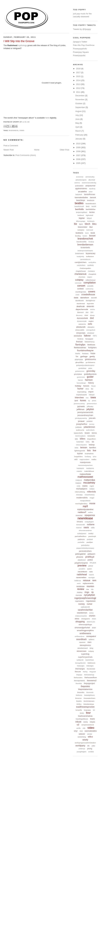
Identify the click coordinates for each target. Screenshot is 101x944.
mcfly (78, 486)
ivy (89, 400)
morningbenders (81, 504)
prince (90, 566)
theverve (78, 698)
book (93, 233)
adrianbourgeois (81, 180)
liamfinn (92, 447)
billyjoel (89, 218)
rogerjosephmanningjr (85, 598)
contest (80, 289)
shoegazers (85, 619)
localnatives (89, 453)
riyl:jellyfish (89, 595)
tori (94, 710)
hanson (80, 380)
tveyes (92, 722)
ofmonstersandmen (85, 530)
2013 (78, 84)
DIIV (91, 312)
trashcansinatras (85, 716)
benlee (92, 212)
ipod (76, 401)
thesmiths (80, 692)
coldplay (79, 280)
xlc (88, 746)
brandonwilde (81, 242)
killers (82, 439)
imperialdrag (81, 392)
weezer (82, 734)
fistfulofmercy (90, 342)
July (77, 115)
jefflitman (80, 409)
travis (92, 719)
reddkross (77, 580)
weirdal (89, 734)
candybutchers (80, 262)
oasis (86, 527)
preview (82, 565)
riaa (87, 589)
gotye (90, 368)
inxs (87, 398)
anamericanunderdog (89, 183)
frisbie (92, 353)
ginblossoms (90, 359)
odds (93, 528)
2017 (78, 72)
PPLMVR (93, 563)
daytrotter (90, 303)
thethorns (79, 695)
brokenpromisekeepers (85, 251)
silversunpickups (85, 625)
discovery (79, 315)
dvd (92, 318)
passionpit (92, 536)
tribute (78, 722)
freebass (85, 353)
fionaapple (89, 339)
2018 (78, 68)
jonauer (81, 421)
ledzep (92, 445)
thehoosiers (78, 677)
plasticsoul (81, 560)
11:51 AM (26, 122)
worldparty (80, 745)
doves (92, 315)
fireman (79, 342)
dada (76, 297)
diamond (80, 312)
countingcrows (80, 292)
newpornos (90, 515)
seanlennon (82, 613)
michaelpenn (81, 489)
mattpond (79, 480)
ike (92, 389)
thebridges (90, 666)
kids (76, 439)
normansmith (80, 524)
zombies (91, 752)
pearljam (90, 542)
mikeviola (91, 491)
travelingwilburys (82, 719)
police (90, 560)
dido (87, 312)
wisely (85, 740)
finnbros (80, 339)
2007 (78, 155)
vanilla (78, 728)
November (80, 99)
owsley (90, 533)
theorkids (79, 683)
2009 (78, 147)
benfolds (79, 209)
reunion (90, 586)
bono (86, 233)
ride (92, 589)
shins (77, 619)
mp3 (85, 506)
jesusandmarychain (85, 415)
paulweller (81, 542)
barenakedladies (81, 197)
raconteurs (82, 571)
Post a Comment (10, 145)
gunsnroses (81, 377)
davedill (94, 298)
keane (87, 433)
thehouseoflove (90, 678)
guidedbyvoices (90, 374)
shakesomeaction (81, 616)
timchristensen (89, 701)
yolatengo (82, 749)
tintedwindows (89, 704)
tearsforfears (89, 660)
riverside (79, 595)
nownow (79, 528)
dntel (86, 315)
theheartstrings (89, 675)
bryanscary (90, 253)
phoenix (79, 557)
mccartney (89, 482)
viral (81, 731)
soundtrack (81, 639)
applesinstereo (81, 189)
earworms (82, 324)
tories (82, 713)
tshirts (85, 722)
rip (92, 592)
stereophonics (85, 645)
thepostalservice (85, 689)
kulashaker (80, 442)
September (80, 107)
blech (87, 224)
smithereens (85, 633)
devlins (92, 309)
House (93, 386)
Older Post (64, 150)
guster (90, 377)
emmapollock (90, 330)
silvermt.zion (91, 622)
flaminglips (80, 344)
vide (84, 728)
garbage (84, 356)
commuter (78, 283)
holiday (78, 386)
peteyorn (91, 554)
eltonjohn (91, 327)
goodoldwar (82, 368)
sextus (91, 613)
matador (79, 471)
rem (94, 580)
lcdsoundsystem (81, 445)
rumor (89, 604)
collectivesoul (90, 280)
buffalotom (90, 256)
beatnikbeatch (90, 203)
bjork (81, 224)
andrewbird (79, 186)
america (77, 183)
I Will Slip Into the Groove (18, 41)
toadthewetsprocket (85, 707)
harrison (89, 380)
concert (81, 285)
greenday (91, 371)
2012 (78, 88)
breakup (91, 242)
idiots (87, 389)
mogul (92, 498)
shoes (94, 619)
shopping (80, 621)
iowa (93, 397)
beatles (79, 203)
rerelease (80, 586)
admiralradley (90, 177)
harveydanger (81, 383)
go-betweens (90, 362)
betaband (80, 215)
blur (91, 227)
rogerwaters (79, 601)
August (78, 111)
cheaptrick (92, 274)
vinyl (75, 731)
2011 (78, 92)
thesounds (89, 692)
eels (90, 324)
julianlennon (89, 427)
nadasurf (82, 512)
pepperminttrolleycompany (85, 548)
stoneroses (81, 651)
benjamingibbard (81, 212)
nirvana (80, 522)
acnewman (79, 177)
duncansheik (82, 318)
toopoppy (87, 710)
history (91, 383)
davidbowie (79, 300)
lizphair (80, 453)
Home (36, 150)
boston (85, 236)
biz (75, 224)
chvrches (82, 277)
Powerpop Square (81, 52)
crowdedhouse (88, 294)
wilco (90, 736)
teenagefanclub (80, 663)
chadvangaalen (85, 268)
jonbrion (90, 421)
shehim (92, 616)
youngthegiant (81, 752)
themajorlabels (79, 680)
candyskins (92, 262)
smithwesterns (79, 636)
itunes (83, 400)
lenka (76, 448)
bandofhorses (89, 194)
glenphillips (79, 362)
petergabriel (80, 554)
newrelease (85, 518)
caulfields (90, 265)
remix (79, 583)
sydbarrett (80, 660)
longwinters (78, 456)
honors (86, 386)
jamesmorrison (92, 403)
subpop (91, 651)
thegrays (79, 675)
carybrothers (81, 265)
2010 (78, 143)
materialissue (89, 471)
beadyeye (90, 200)
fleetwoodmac (80, 347)
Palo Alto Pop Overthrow (84, 45)
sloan (94, 628)
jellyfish (90, 409)
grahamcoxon (79, 371)
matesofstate (85, 474)
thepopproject (89, 683)
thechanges (80, 669)
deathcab (81, 306)
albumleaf (91, 180)
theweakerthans (89, 698)
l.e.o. (88, 442)
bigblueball (89, 215)
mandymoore (85, 462)
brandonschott (85, 238)
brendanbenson (85, 244)
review (80, 589)
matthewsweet (85, 477)
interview (79, 397)
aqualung (92, 188)
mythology (22, 45)
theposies (85, 686)
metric (85, 486)
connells (90, 286)
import (90, 392)
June (77, 119)
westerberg (82, 737)
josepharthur (81, 424)
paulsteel (90, 539)
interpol (91, 395)
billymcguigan (80, 221)
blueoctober (82, 227)
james (94, 400)
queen (89, 569)
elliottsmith (80, 327)
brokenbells (85, 248)
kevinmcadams (81, 436)
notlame (91, 524)
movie (92, 503)
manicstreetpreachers (85, 465)
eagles (91, 321)
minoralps (79, 495)
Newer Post (8, 150)
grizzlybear (78, 374)
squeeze (82, 642)
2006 (78, 159)
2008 (78, 151)
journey (91, 424)
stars (89, 642)
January (79, 139)
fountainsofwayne (85, 350)
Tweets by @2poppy (82, 29)
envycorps (80, 333)
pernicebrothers (85, 551)
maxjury (78, 483)
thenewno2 (92, 680)
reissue (86, 580)
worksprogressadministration (85, 743)
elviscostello (79, 330)
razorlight (91, 577)
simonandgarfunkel (82, 628)
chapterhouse (81, 271)
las (93, 442)
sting (91, 648)
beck (87, 206)
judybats (79, 427)
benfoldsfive (90, 209)
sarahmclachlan (85, 610)
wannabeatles (91, 731)
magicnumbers (84, 459)
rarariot (91, 575)
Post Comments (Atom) (26, 155)
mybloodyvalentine (85, 509)
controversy (89, 289)
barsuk (93, 197)
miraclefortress (90, 495)
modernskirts (82, 498)
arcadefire (82, 191)
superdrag (85, 654)
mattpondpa (89, 480)
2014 (78, 80)
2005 (78, 163)
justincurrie (80, 430)
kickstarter (91, 436)
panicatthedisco (80, 536)
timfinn (79, 704)
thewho (79, 701)
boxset (92, 235)
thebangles (80, 666)
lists (89, 450)
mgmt (92, 486)
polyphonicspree (81, 563)
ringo (87, 592)
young (89, 749)
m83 (75, 459)
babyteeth (79, 194)
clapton (89, 277)
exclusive (78, 336)
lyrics (94, 456)
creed (77, 295)
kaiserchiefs (78, 433)
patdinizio (81, 539)
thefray (85, 672)
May (77, 123)
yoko (93, 746)
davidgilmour (90, 300)
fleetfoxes (91, 345)
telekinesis (91, 663)
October (79, 103)
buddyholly (80, 256)
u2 (78, 724)
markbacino (90, 468)
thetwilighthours (89, 695)
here (47, 118)
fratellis (77, 353)
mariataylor (80, 468)
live (94, 450)
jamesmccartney (79, 403)
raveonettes (81, 577)
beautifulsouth (79, 206)
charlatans (91, 271)
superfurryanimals (85, 657)
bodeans (79, 233)
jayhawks (81, 406)
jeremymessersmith (85, 412)
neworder (79, 515)
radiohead (13, 130)
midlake (91, 489)
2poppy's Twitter (80, 42)
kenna (94, 433)
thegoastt (93, 672)
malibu (94, 459)
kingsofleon (91, 439)
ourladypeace (81, 533)
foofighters (92, 348)
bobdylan (81, 230)
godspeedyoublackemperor (85, 365)
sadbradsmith (85, 607)
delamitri (90, 306)
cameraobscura (85, 259)
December (80, 95)
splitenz (91, 639)
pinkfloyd (89, 557)
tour (88, 712)
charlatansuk (80, 274)
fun (77, 356)
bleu (94, 224)
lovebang (88, 456)
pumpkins (82, 569)
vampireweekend (87, 725)
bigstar (82, 218)
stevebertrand (82, 648)
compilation (90, 282)
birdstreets (91, 221)
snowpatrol (91, 636)
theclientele (91, 669)
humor (80, 388)
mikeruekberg (80, 492)
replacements (88, 583)
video (21, 130)
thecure (78, 672)
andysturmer (90, 186)
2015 (78, 76)
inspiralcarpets (81, 395)
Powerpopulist (79, 55)
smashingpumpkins (85, 630)
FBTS (95, 336)
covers (91, 291)
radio (91, 572)
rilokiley (79, 592)
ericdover (90, 333)
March (78, 131)
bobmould (89, 230)
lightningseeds (79, 451)
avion (91, 192)
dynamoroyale (82, 321)
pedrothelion (85, 545)
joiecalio (92, 418)
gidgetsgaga (79, 359)
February (79, 135)
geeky (92, 356)
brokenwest (79, 253)
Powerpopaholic (80, 49)
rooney (81, 604)
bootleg (77, 236)
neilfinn (90, 512)
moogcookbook (85, 500)
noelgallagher (89, 522)
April (77, 127)
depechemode (82, 309)
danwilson (84, 297)
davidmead (81, 303)
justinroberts (90, 430)
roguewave (91, 601)
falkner (87, 335)
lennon (83, 447)
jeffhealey (90, 406)
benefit (94, 206)
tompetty (79, 710)
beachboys (80, 200)
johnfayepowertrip (81, 418)
